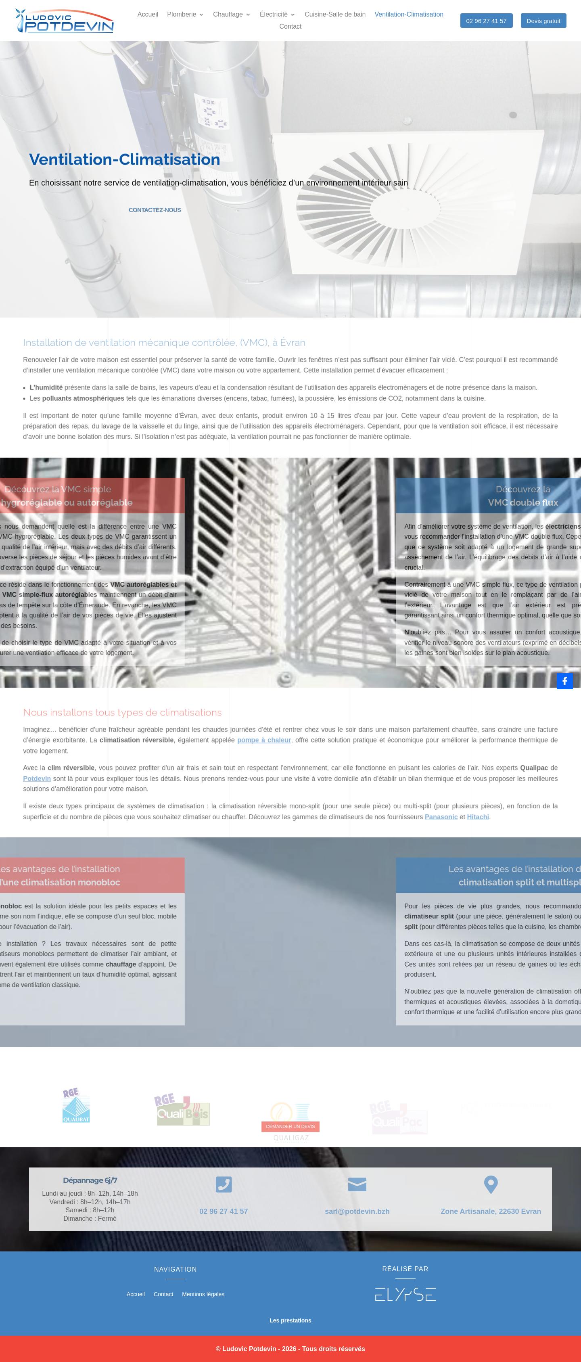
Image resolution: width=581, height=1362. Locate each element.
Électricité (274, 15)
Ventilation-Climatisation (408, 15)
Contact (290, 27)
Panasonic (425, 817)
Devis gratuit (543, 20)
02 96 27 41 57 (486, 20)
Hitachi (458, 817)
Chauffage (228, 15)
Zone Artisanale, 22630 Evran (491, 1211)
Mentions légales (203, 1294)
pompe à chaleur (267, 748)
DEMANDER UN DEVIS (290, 1126)
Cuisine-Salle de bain (335, 15)
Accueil (148, 15)
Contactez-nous (175, 210)
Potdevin (63, 783)
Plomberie (181, 15)
